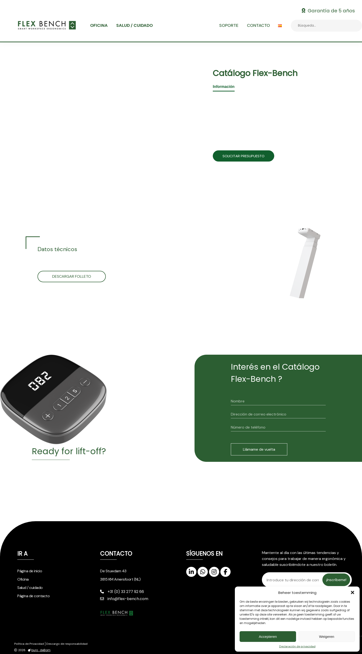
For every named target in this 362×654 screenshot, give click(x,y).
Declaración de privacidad (297, 646)
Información (224, 87)
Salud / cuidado (134, 25)
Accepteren (268, 637)
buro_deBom (39, 650)
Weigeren (326, 637)
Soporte (228, 25)
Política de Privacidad (29, 644)
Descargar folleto (71, 276)
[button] (352, 592)
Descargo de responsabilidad (67, 644)
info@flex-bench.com (124, 598)
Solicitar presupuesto (248, 156)
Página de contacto (33, 595)
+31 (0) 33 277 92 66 (122, 591)
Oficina (99, 25)
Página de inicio (29, 570)
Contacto (258, 25)
